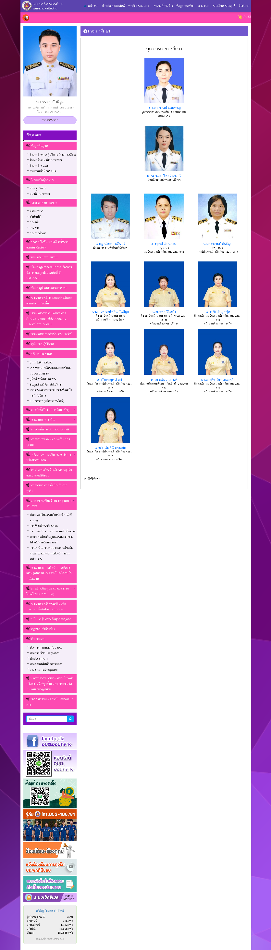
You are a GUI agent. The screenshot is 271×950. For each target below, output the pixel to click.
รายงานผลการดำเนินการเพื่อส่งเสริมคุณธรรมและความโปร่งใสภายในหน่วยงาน (49, 573)
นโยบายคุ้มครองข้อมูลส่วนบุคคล (51, 619)
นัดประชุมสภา (39, 658)
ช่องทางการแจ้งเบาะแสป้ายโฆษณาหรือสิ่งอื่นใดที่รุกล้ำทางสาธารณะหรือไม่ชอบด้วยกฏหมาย (49, 684)
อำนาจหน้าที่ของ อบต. (43, 171)
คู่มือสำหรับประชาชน (43, 379)
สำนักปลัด (36, 217)
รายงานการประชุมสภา (44, 669)
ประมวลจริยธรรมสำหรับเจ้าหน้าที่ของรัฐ (51, 517)
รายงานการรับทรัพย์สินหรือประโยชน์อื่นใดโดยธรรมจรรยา (46, 606)
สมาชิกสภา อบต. (40, 194)
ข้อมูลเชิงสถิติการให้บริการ (46, 384)
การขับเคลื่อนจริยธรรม (44, 526)
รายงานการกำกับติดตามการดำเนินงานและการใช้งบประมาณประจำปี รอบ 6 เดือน (46, 318)
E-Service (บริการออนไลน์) (47, 401)
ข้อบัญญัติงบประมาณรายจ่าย (49, 288)
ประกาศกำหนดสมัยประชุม (46, 647)
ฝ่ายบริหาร (36, 211)
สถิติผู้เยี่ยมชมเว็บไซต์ (50, 911)
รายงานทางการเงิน (40, 419)
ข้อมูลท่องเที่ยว (185, 6)
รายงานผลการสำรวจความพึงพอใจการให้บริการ (51, 392)
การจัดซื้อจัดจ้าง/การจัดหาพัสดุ (47, 409)
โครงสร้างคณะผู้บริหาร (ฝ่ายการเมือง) (53, 154)
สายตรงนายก (50, 120)
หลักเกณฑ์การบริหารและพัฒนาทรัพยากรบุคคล (48, 457)
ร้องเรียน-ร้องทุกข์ (224, 6)
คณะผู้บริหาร (38, 188)
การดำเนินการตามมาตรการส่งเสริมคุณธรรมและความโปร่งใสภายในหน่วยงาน (51, 553)
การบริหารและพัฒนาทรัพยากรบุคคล (48, 442)
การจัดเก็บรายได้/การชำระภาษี (47, 429)
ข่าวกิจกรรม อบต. (139, 6)
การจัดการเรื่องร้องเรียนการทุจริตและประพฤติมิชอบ (49, 472)
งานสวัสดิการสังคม (41, 362)
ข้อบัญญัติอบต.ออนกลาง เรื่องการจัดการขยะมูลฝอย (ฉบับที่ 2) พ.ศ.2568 (49, 272)
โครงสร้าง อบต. (39, 165)
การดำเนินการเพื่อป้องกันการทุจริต (46, 488)
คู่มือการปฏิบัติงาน (42, 344)
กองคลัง (34, 222)
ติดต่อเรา (244, 6)
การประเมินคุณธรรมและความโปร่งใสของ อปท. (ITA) (47, 591)
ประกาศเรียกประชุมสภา (44, 653)
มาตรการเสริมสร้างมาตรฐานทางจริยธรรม (49, 503)
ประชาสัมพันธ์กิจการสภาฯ (46, 664)
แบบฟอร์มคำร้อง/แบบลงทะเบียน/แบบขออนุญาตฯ (50, 370)
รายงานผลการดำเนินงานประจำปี (51, 334)
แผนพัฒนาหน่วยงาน (42, 257)
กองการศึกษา (38, 233)
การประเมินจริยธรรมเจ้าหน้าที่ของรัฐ (53, 531)
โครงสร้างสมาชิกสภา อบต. (46, 160)
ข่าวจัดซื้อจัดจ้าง (163, 6)
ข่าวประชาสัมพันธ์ (113, 6)
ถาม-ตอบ (204, 6)
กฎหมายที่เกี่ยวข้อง (43, 629)
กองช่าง (34, 228)
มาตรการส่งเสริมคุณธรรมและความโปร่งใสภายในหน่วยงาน (51, 539)
